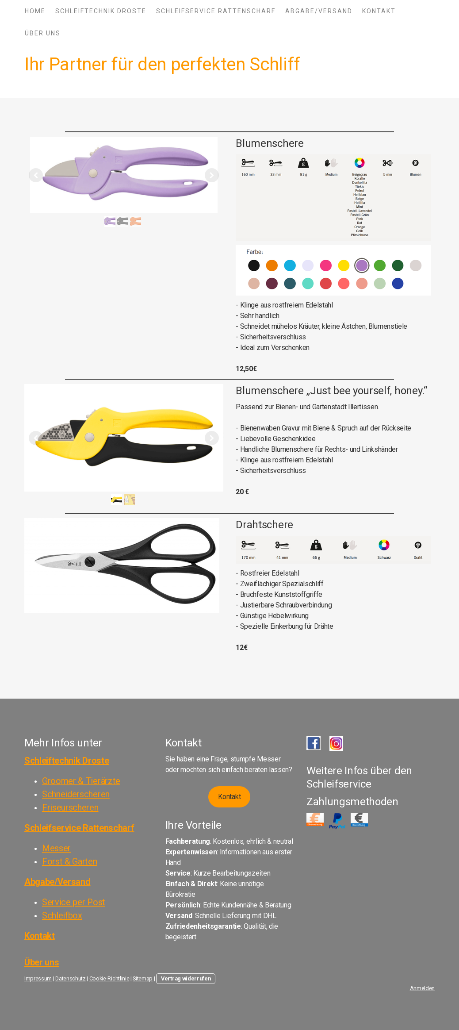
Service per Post (73, 902)
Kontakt (379, 11)
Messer (56, 848)
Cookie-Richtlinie (109, 978)
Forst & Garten (69, 861)
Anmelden (422, 988)
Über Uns (43, 33)
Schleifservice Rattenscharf (215, 11)
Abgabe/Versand (318, 11)
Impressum (38, 978)
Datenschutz (70, 978)
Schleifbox (62, 915)
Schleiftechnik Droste (100, 11)
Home (35, 11)
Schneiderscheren (76, 794)
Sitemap (143, 978)
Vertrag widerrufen (185, 978)
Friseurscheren (70, 807)
